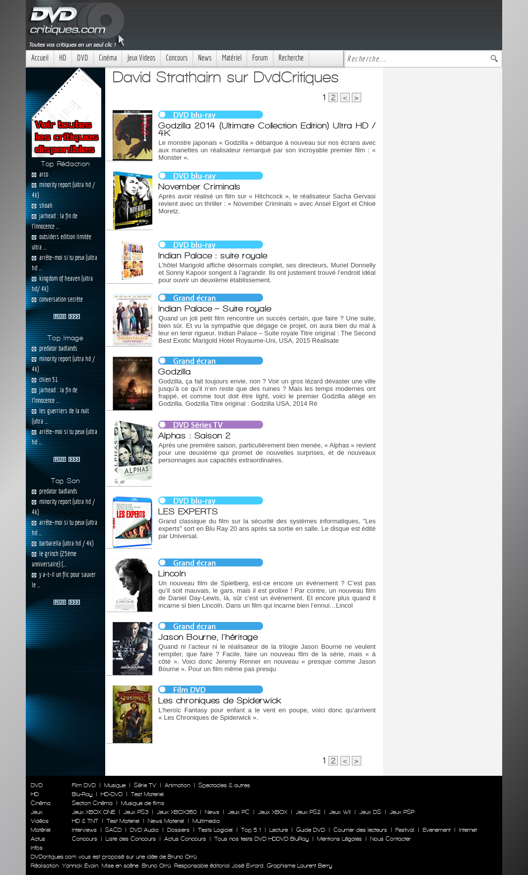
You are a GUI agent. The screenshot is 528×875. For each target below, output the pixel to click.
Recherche (291, 57)
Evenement (437, 830)
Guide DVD (310, 830)
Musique (115, 785)
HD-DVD (112, 794)
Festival (405, 830)
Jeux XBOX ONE (93, 812)
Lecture (278, 830)
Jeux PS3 (136, 812)
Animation (177, 785)
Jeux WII (340, 812)
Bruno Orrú (156, 866)
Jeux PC (239, 812)
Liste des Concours (131, 839)
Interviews (84, 830)
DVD (82, 57)
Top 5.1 (251, 830)
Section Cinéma (92, 803)
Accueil (40, 57)
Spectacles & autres (224, 785)
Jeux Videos (141, 57)
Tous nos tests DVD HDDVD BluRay (261, 839)
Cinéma (108, 57)
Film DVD (84, 785)
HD (62, 57)
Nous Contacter (389, 839)
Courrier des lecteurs (360, 830)
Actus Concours (185, 839)
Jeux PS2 (308, 812)
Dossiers (178, 830)
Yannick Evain (80, 866)
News (204, 57)
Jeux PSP (402, 812)
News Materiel (166, 821)
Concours (177, 57)
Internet (468, 830)
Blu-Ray (82, 794)
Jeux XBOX (272, 812)
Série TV (145, 785)
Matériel (232, 57)
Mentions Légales (339, 839)
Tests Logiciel (215, 830)
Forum (260, 57)
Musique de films (142, 803)
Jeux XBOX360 (177, 812)
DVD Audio (144, 830)
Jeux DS (370, 812)
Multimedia (206, 821)
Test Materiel (147, 794)
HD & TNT (85, 821)
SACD (113, 830)
